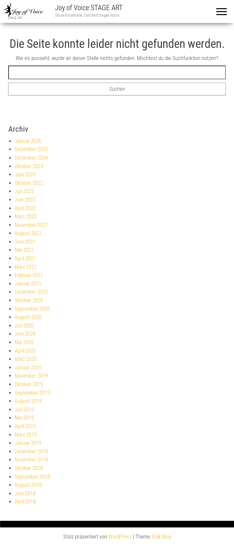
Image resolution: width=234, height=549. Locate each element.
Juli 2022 (24, 191)
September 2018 (32, 477)
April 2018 (25, 502)
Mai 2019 (24, 418)
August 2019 (28, 401)
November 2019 (31, 376)
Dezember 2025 (31, 149)
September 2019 (32, 393)
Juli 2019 (24, 409)
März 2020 (26, 359)
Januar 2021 (28, 284)
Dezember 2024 (31, 158)
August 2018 (28, 485)
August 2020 (28, 317)
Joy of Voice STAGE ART (89, 8)
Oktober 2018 (29, 468)
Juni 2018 (25, 493)
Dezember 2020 (31, 292)
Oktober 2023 (29, 166)
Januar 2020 (28, 367)
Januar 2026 (28, 141)
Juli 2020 (24, 326)
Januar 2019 (28, 443)
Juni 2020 (25, 334)
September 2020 (32, 309)
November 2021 (31, 225)
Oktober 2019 (29, 384)
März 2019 (26, 435)
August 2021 (28, 233)
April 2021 (25, 258)
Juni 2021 (25, 242)
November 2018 (31, 460)
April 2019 (25, 426)
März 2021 (26, 267)
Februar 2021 (29, 275)
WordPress (120, 537)
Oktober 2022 (29, 183)
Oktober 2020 (29, 300)
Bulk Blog (161, 537)
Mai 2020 (24, 342)
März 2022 (26, 216)
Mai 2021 (24, 250)
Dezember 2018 (31, 451)
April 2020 (25, 351)
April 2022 (25, 208)
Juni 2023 (25, 174)
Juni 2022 (25, 200)
